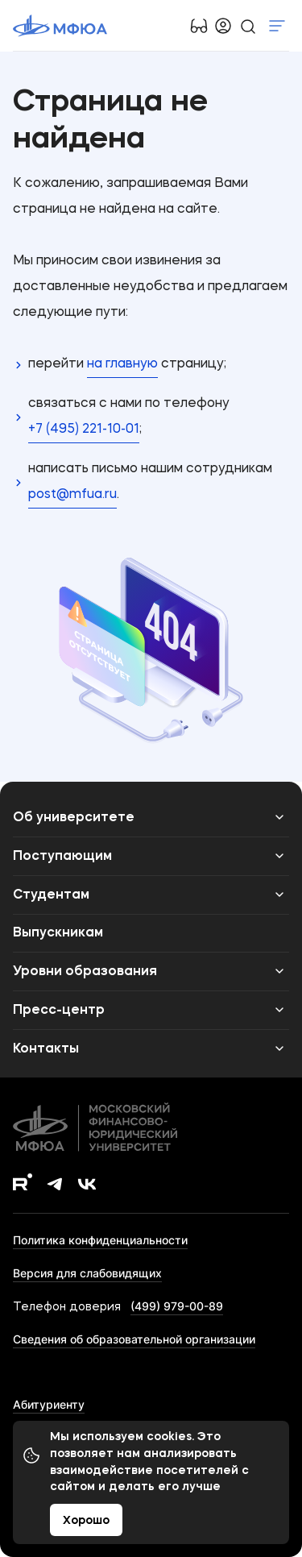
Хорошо (86, 1520)
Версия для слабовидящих (87, 1273)
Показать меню (277, 25)
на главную (122, 364)
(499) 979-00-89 (176, 1306)
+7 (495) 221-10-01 (83, 429)
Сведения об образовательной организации (134, 1339)
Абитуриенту (49, 1404)
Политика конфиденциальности (100, 1240)
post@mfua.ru (72, 494)
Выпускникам (58, 933)
